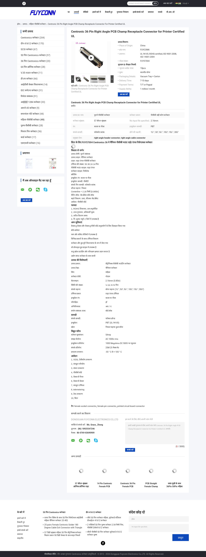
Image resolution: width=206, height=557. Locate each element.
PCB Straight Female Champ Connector (151, 485)
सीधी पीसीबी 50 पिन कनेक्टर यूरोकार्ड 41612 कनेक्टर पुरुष (104, 533)
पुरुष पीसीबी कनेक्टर (29, 125)
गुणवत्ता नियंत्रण (122, 12)
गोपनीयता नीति (50, 554)
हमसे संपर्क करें (138, 12)
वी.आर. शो (170, 12)
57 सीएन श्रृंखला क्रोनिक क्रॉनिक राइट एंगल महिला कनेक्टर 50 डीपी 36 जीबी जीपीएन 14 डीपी (81, 485)
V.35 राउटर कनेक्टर (29, 72)
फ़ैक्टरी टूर (108, 12)
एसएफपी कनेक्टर (28, 143)
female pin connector (106, 406)
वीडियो (85, 12)
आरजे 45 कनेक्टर (28, 108)
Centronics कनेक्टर (30, 37)
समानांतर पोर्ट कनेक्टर (30, 113)
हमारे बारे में (96, 12)
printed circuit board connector (131, 406)
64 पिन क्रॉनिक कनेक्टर (30, 67)
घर (69, 12)
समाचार (151, 12)
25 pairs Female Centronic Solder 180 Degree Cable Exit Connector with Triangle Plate (63, 527)
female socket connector (85, 406)
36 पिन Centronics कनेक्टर (33, 61)
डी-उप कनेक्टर (27, 78)
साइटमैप (20, 538)
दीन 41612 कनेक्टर (29, 43)
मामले (160, 12)
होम (18, 24)
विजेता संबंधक (27, 96)
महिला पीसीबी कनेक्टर (37, 24)
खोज (155, 3)
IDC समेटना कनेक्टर (29, 90)
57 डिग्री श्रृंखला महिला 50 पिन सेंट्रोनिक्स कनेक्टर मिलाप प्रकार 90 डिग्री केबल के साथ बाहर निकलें (62, 533)
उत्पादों (76, 12)
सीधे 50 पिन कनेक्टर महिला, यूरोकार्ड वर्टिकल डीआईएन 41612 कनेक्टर (104, 519)
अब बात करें (167, 3)
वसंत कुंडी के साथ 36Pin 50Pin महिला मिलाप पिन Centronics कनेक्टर (174, 485)
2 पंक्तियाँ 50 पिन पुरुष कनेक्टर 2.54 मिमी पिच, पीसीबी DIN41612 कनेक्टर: (105, 526)
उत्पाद (25, 24)
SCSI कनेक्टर (27, 49)
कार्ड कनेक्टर (26, 137)
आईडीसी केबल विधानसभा (32, 84)
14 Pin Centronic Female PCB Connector (104, 485)
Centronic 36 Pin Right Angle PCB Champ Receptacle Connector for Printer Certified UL (90, 89)
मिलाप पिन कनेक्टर (29, 131)
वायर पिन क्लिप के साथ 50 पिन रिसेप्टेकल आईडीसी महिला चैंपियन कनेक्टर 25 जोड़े (63, 519)
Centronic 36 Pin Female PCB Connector (127, 485)
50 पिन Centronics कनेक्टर (33, 55)
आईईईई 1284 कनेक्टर (30, 102)
